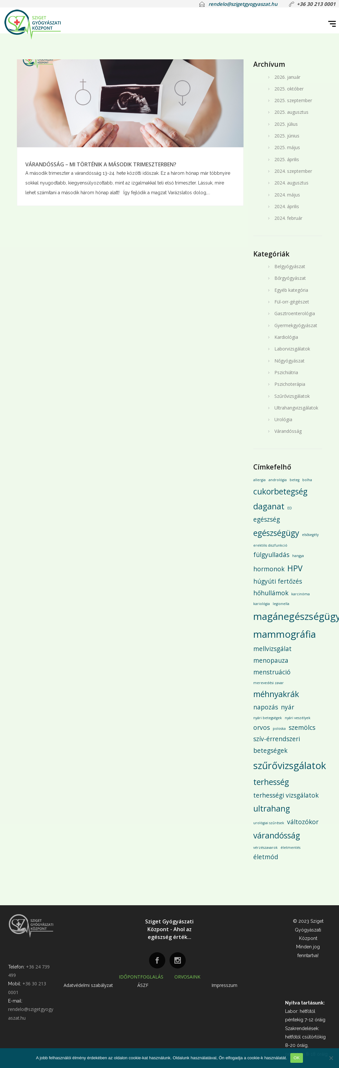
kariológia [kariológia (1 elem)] (261, 603)
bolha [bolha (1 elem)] (307, 480)
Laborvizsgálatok (292, 349)
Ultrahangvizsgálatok (296, 408)
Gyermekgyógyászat (295, 325)
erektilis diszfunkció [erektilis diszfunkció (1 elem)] (270, 545)
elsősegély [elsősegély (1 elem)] (310, 534)
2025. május (287, 147)
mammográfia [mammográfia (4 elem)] (284, 634)
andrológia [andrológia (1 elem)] (278, 480)
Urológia (283, 419)
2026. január (287, 77)
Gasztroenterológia (294, 313)
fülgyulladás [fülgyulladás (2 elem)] (271, 555)
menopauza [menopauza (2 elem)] (270, 660)
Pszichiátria (286, 372)
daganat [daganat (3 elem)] (268, 506)
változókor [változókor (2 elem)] (303, 822)
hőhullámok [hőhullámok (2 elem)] (270, 593)
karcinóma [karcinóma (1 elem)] (300, 594)
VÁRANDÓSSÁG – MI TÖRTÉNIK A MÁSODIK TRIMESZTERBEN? (100, 164)
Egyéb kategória (291, 290)
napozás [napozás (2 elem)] (265, 707)
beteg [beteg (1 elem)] (294, 480)
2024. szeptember (293, 171)
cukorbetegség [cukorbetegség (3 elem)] (280, 491)
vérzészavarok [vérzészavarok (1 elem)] (265, 847)
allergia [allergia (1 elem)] (259, 480)
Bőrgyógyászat (290, 278)
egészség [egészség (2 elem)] (266, 519)
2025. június (286, 136)
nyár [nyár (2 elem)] (287, 707)
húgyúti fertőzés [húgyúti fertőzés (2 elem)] (277, 581)
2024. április (286, 206)
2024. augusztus (291, 183)
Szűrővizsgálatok (292, 396)
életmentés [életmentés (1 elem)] (290, 847)
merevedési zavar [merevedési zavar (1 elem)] (268, 683)
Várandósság (288, 431)
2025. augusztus (291, 112)
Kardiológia (286, 337)
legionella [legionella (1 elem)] (281, 603)
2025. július (286, 124)
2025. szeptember (293, 100)
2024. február (288, 218)
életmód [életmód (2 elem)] (265, 857)
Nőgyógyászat (289, 361)
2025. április (286, 159)
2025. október (289, 89)
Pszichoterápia (289, 384)
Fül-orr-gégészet (291, 302)
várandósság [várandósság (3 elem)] (276, 835)
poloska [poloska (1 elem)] (279, 728)
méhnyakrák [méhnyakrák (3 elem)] (276, 694)
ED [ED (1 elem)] (289, 508)
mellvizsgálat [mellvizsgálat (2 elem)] (272, 649)
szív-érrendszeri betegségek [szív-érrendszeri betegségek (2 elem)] (276, 745)
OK (297, 1057)
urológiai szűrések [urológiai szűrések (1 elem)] (268, 823)
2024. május (287, 195)
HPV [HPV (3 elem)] (295, 568)
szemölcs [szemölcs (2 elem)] (302, 727)
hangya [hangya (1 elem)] (298, 555)
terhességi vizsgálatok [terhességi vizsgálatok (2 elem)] (286, 795)
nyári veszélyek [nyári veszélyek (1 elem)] (297, 718)
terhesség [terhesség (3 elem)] (271, 782)
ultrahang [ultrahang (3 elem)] (271, 808)
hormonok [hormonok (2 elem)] (268, 569)
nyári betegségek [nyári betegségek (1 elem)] (267, 718)
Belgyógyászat (289, 266)
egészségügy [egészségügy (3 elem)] (276, 533)
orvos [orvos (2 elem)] (261, 727)
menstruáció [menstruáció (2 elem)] (272, 672)
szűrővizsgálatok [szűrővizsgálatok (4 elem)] (289, 765)
